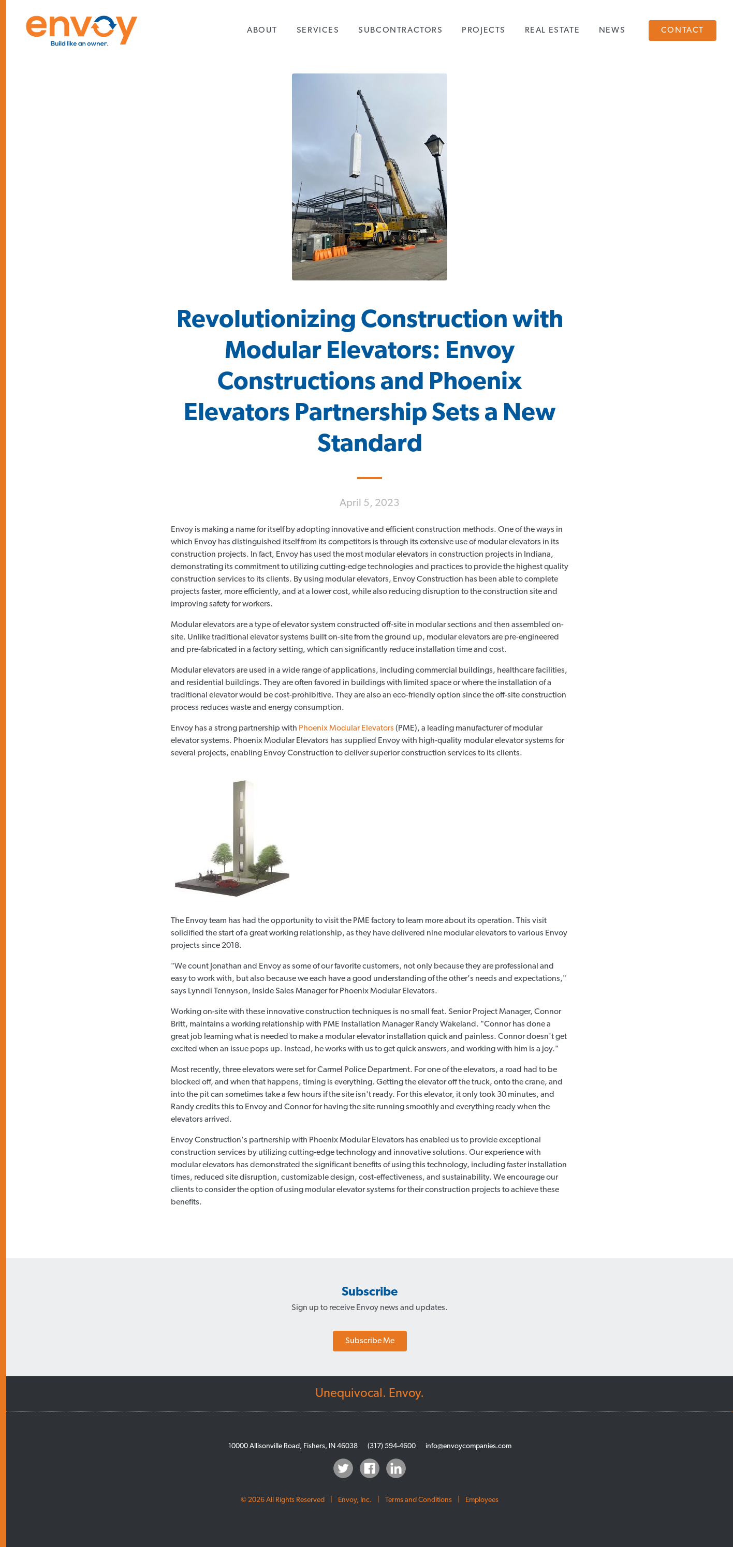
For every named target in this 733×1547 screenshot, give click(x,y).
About (262, 30)
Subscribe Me (369, 1341)
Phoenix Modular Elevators (346, 728)
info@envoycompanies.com (468, 1446)
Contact (682, 30)
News (612, 30)
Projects (484, 30)
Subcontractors (400, 30)
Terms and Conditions (418, 1500)
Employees (482, 1500)
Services (318, 30)
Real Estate (552, 30)
